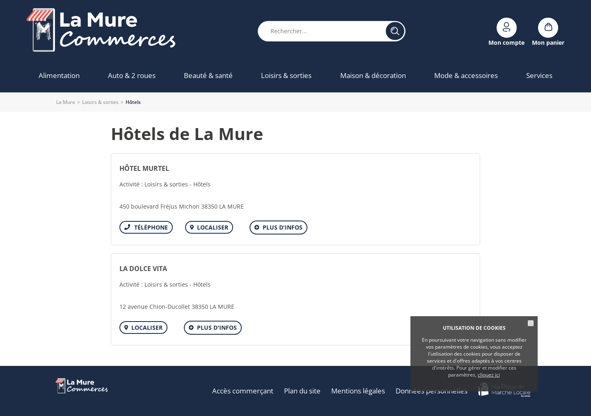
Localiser (212, 227)
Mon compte (506, 42)
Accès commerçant (242, 390)
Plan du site (302, 390)
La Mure (65, 102)
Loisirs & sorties (100, 102)
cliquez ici (489, 374)
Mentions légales (358, 390)
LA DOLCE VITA (143, 268)
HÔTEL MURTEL (144, 168)
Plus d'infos (282, 227)
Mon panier (548, 42)
